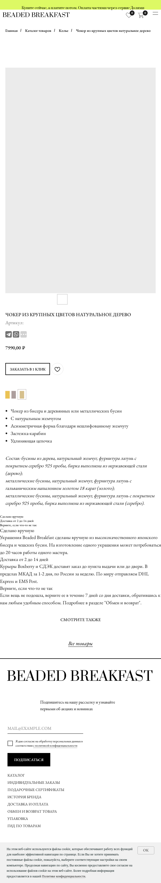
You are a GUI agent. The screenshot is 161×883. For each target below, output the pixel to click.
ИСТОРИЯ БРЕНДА (24, 796)
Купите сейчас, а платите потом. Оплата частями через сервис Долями (83, 8)
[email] (45, 728)
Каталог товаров (38, 30)
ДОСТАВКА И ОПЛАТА (28, 804)
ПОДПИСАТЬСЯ (29, 759)
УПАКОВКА (17, 818)
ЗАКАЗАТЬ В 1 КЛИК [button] (27, 369)
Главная (11, 30)
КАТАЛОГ (16, 775)
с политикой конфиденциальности (55, 745)
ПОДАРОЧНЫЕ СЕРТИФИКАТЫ (35, 789)
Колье (63, 30)
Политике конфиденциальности (63, 876)
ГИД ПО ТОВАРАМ (24, 825)
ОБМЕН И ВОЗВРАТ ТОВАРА (32, 811)
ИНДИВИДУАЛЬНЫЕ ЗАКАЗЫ (33, 782)
